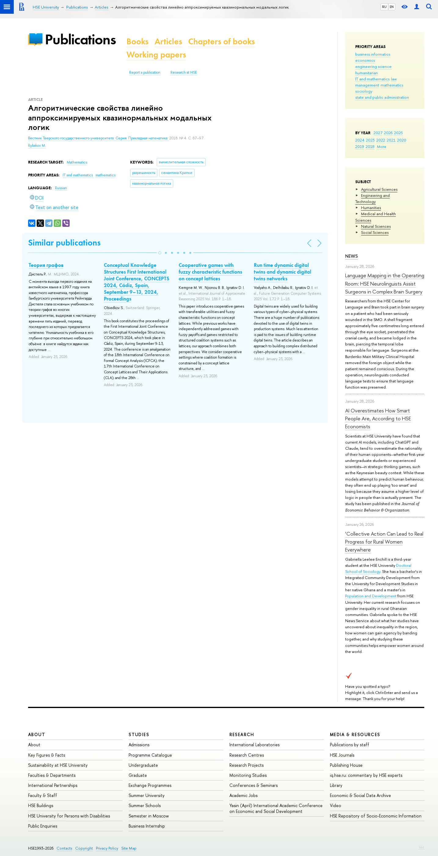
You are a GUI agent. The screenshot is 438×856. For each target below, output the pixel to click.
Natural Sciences (376, 226)
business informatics (372, 54)
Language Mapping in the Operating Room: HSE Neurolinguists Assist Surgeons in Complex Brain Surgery (384, 283)
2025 (398, 132)
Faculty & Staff (42, 795)
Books (137, 41)
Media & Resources (355, 734)
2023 (370, 140)
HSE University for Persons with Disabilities (69, 816)
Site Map (129, 848)
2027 (378, 132)
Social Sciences (375, 232)
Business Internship (147, 826)
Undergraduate (143, 765)
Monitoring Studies (248, 775)
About (36, 734)
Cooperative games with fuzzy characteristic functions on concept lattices (210, 272)
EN (392, 7)
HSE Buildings (40, 805)
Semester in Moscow (149, 816)
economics (365, 60)
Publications (80, 39)
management (367, 85)
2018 (370, 146)
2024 (359, 140)
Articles (168, 41)
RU (384, 7)
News (351, 256)
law (394, 79)
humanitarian (366, 73)
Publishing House (346, 765)
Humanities (371, 207)
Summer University (147, 795)
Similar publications (64, 242)
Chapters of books (221, 41)
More (381, 146)
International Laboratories (254, 744)
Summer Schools (145, 805)
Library (336, 785)
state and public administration (382, 97)
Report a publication (144, 72)
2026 (388, 132)
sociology (363, 91)
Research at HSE (183, 72)
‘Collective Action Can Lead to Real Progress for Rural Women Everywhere (384, 541)
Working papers (156, 54)
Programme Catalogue (150, 755)
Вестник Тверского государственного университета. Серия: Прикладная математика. (98, 138)
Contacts (64, 848)
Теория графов (46, 265)
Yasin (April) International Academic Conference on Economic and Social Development (276, 808)
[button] (160, 253)
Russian (61, 188)
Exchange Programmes (150, 785)
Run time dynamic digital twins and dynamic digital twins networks (282, 272)
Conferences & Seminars (253, 785)
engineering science (373, 66)
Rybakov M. (37, 145)
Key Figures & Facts (46, 755)
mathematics (392, 85)
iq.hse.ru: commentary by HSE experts (366, 775)
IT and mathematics (372, 79)
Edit (421, 847)
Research (241, 734)
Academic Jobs (243, 795)
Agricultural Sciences (379, 189)
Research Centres (246, 755)
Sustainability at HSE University (58, 765)
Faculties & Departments (51, 775)
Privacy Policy (107, 848)
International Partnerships (52, 785)
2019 (359, 146)
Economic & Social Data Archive (360, 795)
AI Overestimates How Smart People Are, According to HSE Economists (378, 418)
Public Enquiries (42, 826)
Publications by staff (349, 744)
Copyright (84, 848)
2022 (380, 140)
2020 (401, 140)
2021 (391, 140)
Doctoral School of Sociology (378, 568)
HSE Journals (342, 755)
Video (335, 805)
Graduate (138, 775)
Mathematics (77, 162)
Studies (139, 734)
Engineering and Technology (372, 198)
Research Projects (246, 765)
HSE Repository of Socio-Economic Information (376, 816)
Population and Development (370, 596)
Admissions (139, 744)
